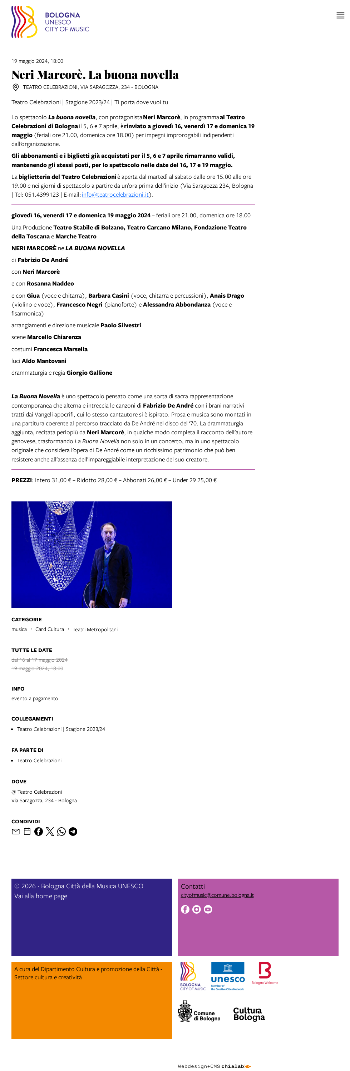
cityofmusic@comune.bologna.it (217, 894)
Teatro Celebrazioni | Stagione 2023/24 (61, 728)
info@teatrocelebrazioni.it (115, 194)
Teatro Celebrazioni (39, 760)
